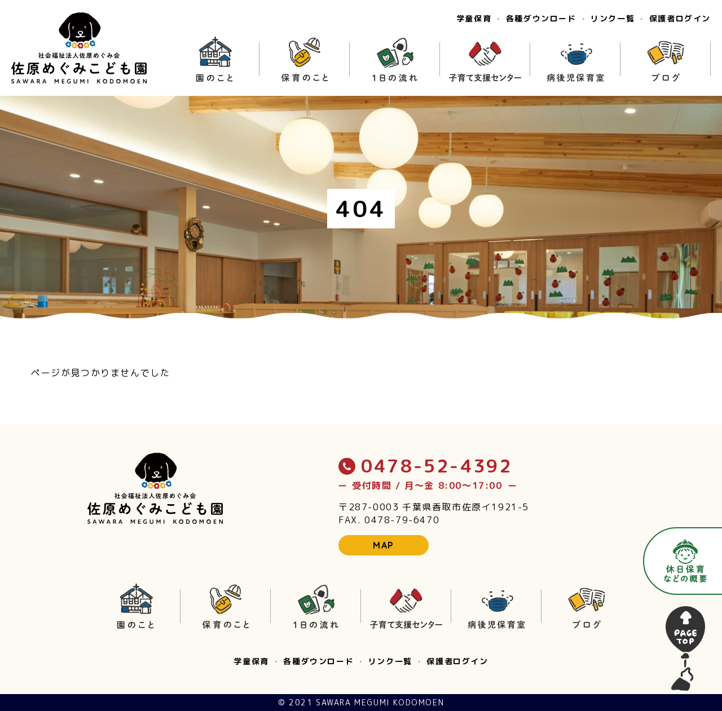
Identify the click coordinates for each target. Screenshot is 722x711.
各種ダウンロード (541, 18)
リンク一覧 (613, 18)
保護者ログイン (680, 18)
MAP (383, 545)
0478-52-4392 (425, 465)
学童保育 (473, 18)
